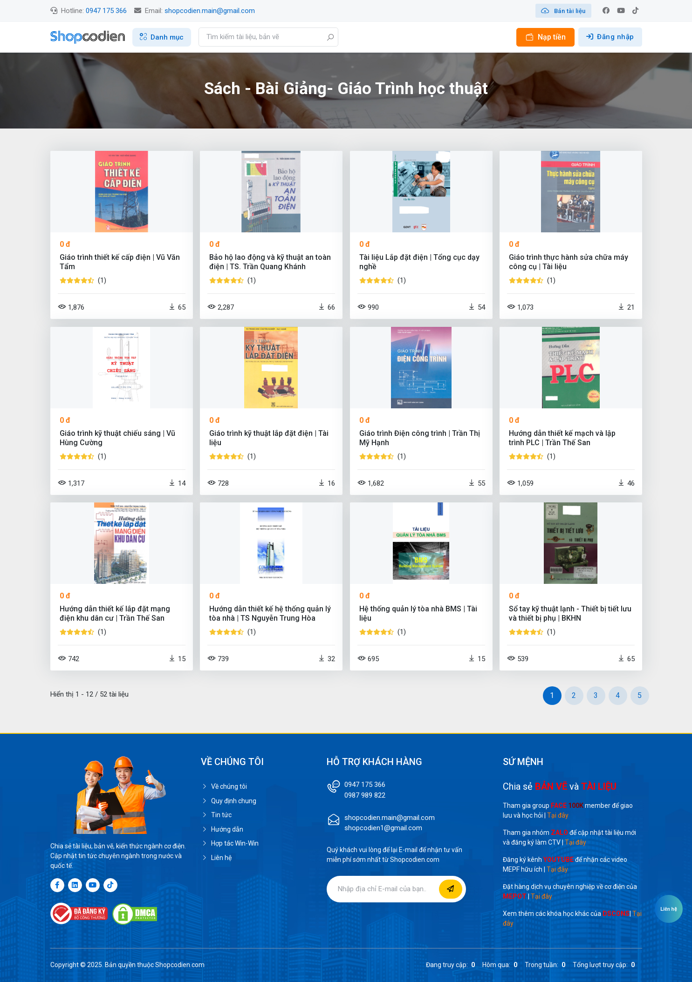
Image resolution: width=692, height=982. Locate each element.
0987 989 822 (364, 795)
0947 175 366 (106, 11)
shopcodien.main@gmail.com (209, 11)
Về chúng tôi (224, 786)
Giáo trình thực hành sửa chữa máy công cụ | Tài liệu (568, 262)
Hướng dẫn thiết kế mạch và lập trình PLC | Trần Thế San (562, 438)
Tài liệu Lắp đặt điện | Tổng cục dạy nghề (419, 262)
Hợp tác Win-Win (230, 843)
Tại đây (558, 815)
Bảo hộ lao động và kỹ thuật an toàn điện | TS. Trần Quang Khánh (270, 262)
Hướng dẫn (222, 829)
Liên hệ (216, 857)
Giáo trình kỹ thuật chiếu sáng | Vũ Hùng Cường (117, 438)
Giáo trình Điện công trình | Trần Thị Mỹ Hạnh (419, 438)
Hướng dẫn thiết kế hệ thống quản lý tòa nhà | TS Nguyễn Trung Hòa (270, 613)
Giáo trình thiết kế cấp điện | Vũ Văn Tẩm (120, 262)
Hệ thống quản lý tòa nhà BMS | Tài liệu (418, 613)
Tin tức (216, 815)
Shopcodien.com (180, 964)
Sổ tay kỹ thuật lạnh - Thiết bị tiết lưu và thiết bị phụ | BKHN (570, 613)
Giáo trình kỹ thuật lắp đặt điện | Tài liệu (269, 438)
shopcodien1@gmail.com (383, 828)
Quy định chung (228, 801)
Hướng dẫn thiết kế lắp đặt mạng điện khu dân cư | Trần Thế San (115, 613)
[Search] (268, 37)
